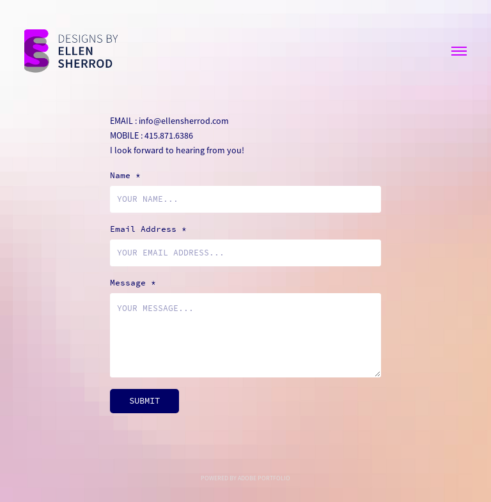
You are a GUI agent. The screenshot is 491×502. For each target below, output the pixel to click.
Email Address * (148, 229)
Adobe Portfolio (264, 478)
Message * (133, 283)
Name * (125, 176)
